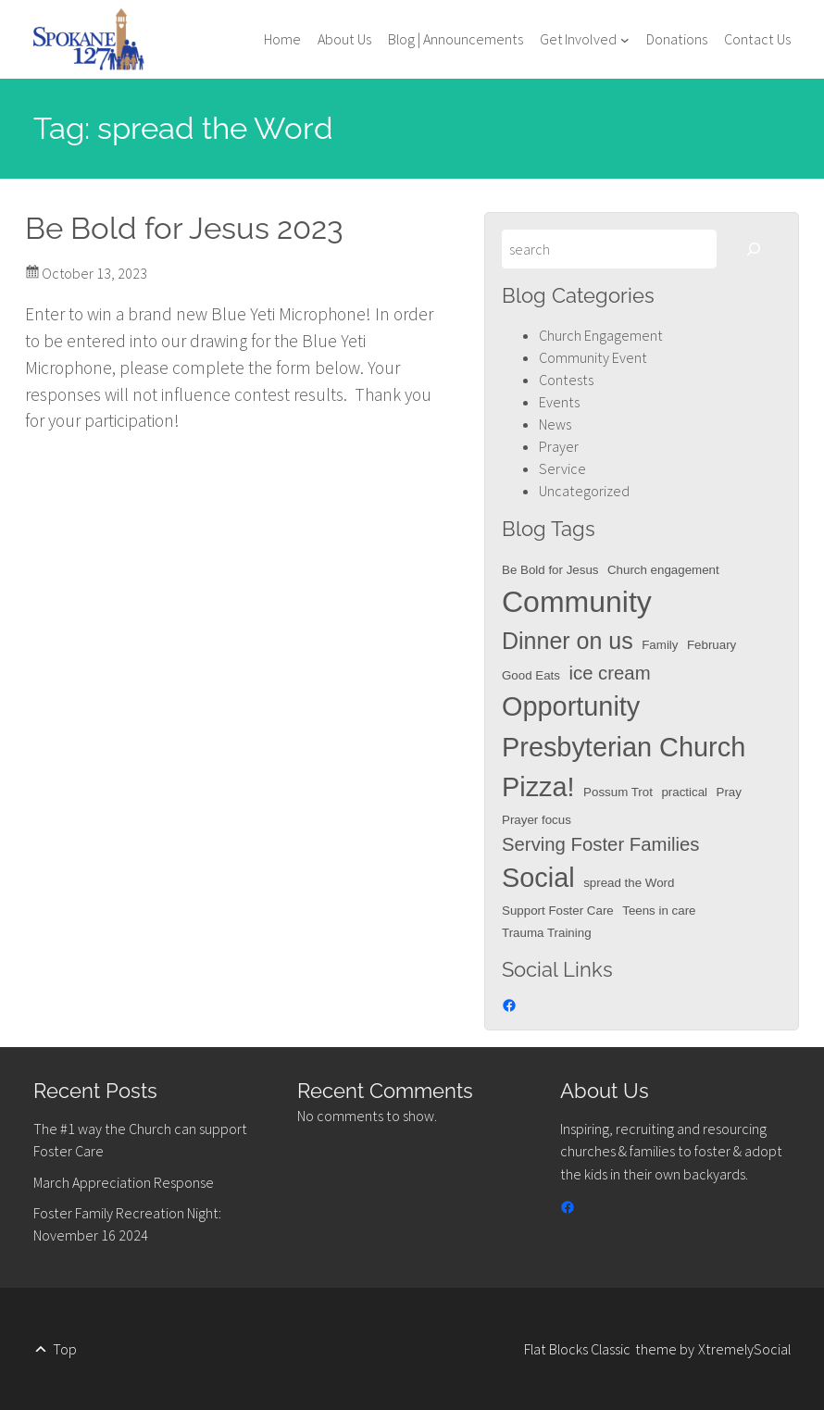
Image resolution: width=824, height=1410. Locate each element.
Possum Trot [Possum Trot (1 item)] (618, 792)
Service (562, 468)
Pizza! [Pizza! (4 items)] (538, 787)
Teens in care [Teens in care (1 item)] (658, 910)
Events (559, 402)
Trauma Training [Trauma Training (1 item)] (547, 933)
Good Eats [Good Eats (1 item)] (531, 675)
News (555, 424)
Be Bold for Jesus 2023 (184, 228)
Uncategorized (584, 490)
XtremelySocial (744, 1349)
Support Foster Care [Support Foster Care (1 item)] (558, 910)
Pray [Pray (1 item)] (729, 792)
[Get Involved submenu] (585, 39)
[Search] (753, 249)
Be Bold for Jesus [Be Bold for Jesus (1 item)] (550, 570)
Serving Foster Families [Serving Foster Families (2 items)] (601, 844)
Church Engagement (601, 335)
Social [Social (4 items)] (538, 877)
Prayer (559, 446)
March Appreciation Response (123, 1182)
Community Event (593, 357)
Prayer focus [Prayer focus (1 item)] (536, 820)
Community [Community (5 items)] (577, 601)
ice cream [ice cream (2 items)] (609, 673)
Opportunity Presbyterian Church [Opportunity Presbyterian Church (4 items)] (623, 726)
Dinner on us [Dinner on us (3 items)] (567, 641)
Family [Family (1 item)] (660, 645)
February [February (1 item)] (711, 645)
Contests (566, 379)
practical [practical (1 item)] (684, 792)
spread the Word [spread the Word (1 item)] (628, 883)
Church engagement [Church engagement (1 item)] (663, 570)
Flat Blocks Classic (577, 1349)
